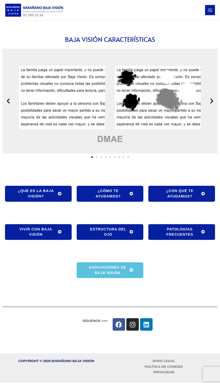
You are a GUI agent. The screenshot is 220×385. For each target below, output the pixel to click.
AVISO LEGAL (163, 363)
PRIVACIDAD (163, 375)
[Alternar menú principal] (210, 11)
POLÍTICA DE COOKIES (164, 369)
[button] (8, 102)
